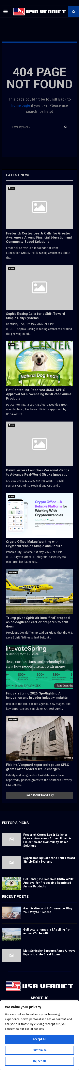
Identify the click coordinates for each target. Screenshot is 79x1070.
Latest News (18, 175)
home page (20, 105)
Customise (40, 1050)
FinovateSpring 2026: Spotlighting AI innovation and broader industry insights (37, 695)
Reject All (39, 1061)
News (11, 188)
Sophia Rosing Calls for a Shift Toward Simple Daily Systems (35, 316)
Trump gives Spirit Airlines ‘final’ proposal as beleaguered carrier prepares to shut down (38, 622)
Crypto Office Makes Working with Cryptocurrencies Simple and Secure (34, 544)
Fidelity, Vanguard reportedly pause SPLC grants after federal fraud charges (37, 767)
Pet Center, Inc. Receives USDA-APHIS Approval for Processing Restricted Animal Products (39, 394)
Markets (13, 573)
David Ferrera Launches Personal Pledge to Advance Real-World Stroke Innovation (37, 472)
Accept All (39, 1039)
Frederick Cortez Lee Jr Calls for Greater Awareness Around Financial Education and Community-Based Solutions (39, 237)
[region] (39, 1035)
